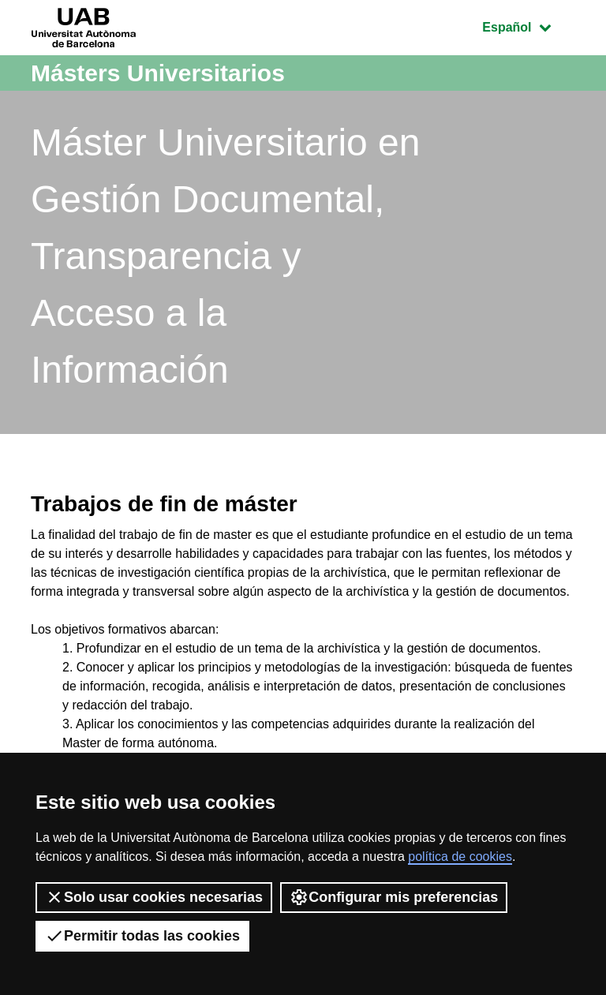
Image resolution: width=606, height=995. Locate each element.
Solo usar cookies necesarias (154, 897)
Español (528, 25)
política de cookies (460, 856)
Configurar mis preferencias (394, 897)
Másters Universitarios (158, 73)
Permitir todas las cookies (142, 935)
